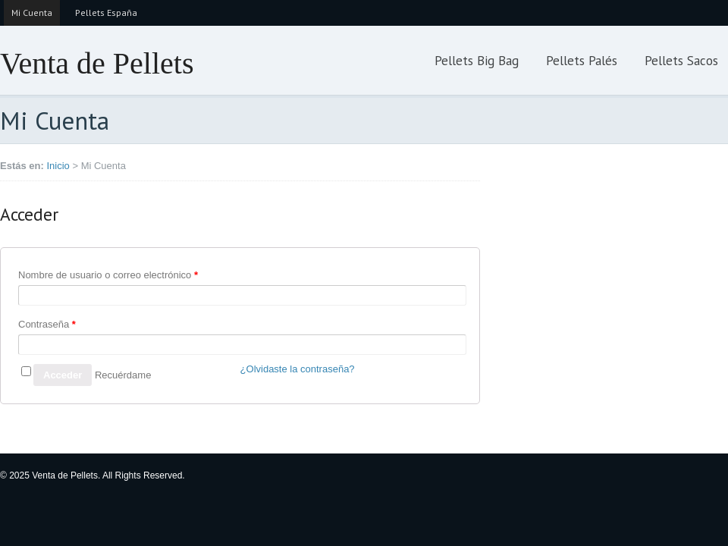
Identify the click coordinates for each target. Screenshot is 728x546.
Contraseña (47, 324)
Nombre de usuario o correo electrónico (108, 275)
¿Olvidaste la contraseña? (297, 369)
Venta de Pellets (97, 63)
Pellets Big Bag (477, 60)
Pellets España (106, 12)
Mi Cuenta (31, 12)
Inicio (57, 165)
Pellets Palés (581, 60)
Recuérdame (123, 375)
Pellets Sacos (681, 60)
